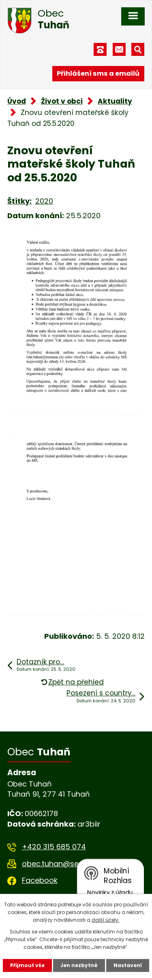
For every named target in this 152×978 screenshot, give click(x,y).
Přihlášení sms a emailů (98, 73)
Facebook (40, 880)
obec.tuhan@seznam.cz (65, 864)
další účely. (106, 919)
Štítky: (19, 201)
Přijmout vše (27, 965)
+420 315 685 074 (54, 847)
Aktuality (115, 101)
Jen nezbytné (79, 965)
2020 (44, 201)
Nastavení (127, 965)
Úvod (16, 101)
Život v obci (62, 101)
